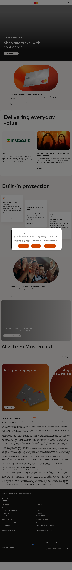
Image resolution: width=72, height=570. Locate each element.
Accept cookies (23, 245)
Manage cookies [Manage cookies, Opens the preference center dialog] (49, 245)
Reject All (36, 245)
